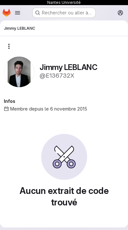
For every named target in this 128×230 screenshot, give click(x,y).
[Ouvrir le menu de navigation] (17, 13)
